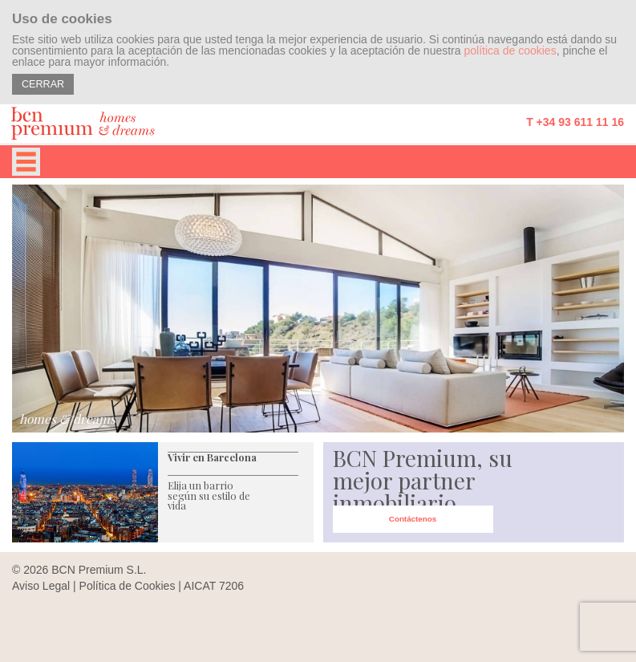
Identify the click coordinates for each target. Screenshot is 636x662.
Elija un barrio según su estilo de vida (209, 495)
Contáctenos (412, 518)
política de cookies (510, 50)
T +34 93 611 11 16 (575, 122)
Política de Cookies (127, 585)
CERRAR (43, 84)
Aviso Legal (41, 585)
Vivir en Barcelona (212, 457)
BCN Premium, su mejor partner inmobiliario (422, 480)
